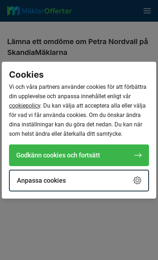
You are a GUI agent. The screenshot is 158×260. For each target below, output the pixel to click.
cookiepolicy (24, 105)
